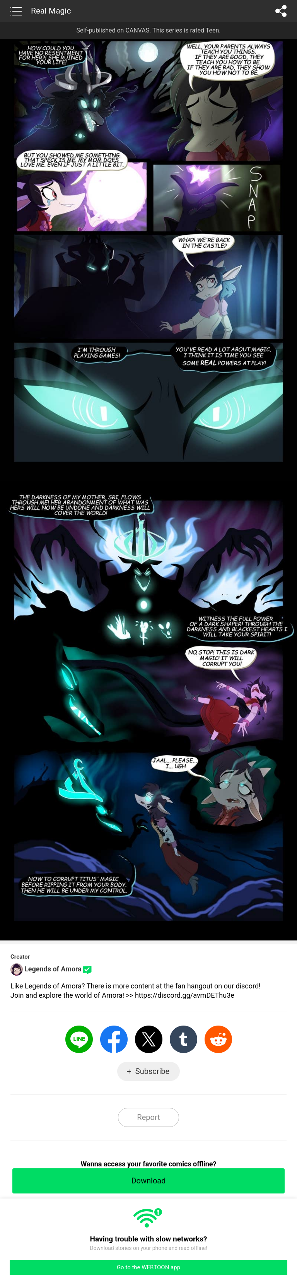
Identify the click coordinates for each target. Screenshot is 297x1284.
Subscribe (152, 1071)
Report (148, 1117)
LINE (79, 1039)
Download (148, 1180)
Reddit (218, 1039)
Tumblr (183, 1039)
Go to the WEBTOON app (148, 1267)
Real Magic (51, 10)
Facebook (114, 1039)
